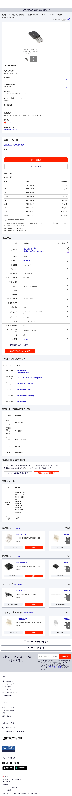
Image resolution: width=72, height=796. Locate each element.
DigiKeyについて (7, 681)
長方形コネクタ (33, 15)
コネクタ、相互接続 (17, 15)
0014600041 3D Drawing (25, 396)
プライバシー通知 (54, 667)
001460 (26, 339)
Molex (6, 80)
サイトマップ (6, 690)
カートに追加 (36, 160)
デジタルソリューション (10, 692)
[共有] (68, 19)
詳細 (33, 548)
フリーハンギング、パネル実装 (52, 15)
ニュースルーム (7, 695)
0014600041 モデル (10, 129)
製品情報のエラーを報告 (19, 345)
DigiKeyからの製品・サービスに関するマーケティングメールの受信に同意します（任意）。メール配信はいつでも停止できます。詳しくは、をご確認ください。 (56, 665)
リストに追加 (36, 167)
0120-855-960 (8, 728)
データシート (10, 122)
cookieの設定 (6, 790)
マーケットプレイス (8, 684)
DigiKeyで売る (7, 687)
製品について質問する (46, 473)
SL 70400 (26, 261)
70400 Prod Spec (23, 372)
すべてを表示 (16, 528)
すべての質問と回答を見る (18, 473)
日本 (5, 776)
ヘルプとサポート (8, 707)
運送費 (4, 713)
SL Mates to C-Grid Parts (25, 384)
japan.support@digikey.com (13, 731)
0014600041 (21, 370)
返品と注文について (8, 716)
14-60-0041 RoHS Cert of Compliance (29, 378)
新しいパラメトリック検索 (20, 351)
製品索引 (5, 15)
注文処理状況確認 (8, 710)
